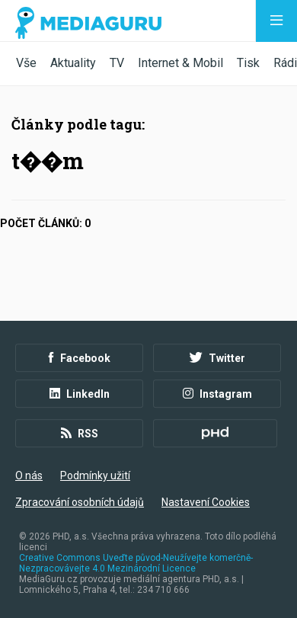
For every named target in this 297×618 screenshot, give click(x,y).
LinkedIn (80, 394)
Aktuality (73, 63)
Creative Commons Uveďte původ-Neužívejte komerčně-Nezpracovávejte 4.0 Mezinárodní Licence (136, 563)
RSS (79, 433)
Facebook (79, 358)
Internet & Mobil (180, 63)
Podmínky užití (95, 475)
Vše (26, 63)
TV (117, 63)
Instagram (217, 394)
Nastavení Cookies (205, 502)
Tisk (248, 63)
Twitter (217, 358)
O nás (29, 475)
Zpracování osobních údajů (79, 502)
